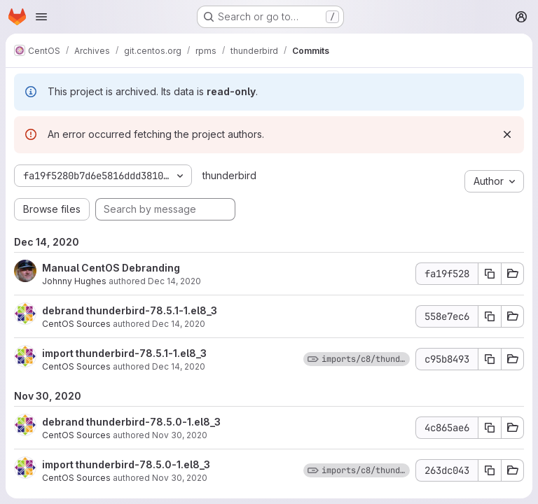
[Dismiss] (507, 134)
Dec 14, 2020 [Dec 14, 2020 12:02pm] (178, 323)
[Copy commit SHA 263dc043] (489, 470)
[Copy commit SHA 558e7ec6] (489, 316)
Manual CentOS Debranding (111, 268)
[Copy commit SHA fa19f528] (489, 273)
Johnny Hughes (74, 281)
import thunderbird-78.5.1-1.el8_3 (124, 353)
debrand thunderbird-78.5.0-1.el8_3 (131, 422)
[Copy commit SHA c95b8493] (489, 359)
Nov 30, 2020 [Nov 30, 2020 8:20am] (179, 435)
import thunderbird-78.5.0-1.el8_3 (126, 464)
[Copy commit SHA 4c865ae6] (489, 427)
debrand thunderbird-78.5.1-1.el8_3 (129, 310)
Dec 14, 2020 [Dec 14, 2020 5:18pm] (174, 281)
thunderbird (229, 175)
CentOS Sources (76, 323)
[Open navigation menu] (41, 17)
